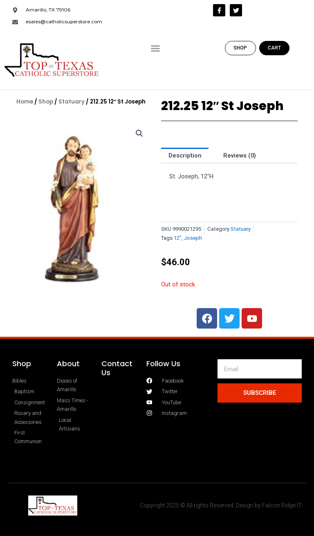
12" (178, 238)
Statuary (71, 102)
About (68, 363)
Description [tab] (185, 155)
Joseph (193, 238)
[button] (155, 48)
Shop (45, 102)
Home (24, 102)
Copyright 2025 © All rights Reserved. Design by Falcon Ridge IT (221, 505)
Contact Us (116, 368)
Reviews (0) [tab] (239, 155)
